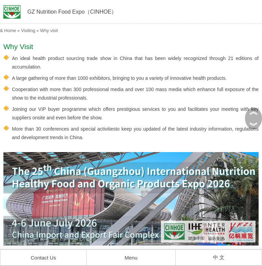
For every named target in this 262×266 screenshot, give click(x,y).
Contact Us (43, 258)
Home (10, 30)
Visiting (28, 30)
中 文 (218, 257)
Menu (131, 258)
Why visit (49, 30)
